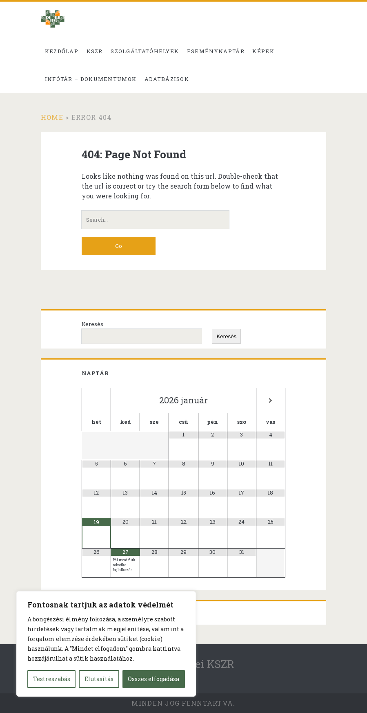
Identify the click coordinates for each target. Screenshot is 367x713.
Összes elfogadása (153, 679)
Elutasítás (99, 679)
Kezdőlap (61, 51)
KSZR (95, 51)
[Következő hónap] (270, 401)
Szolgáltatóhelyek (145, 51)
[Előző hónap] (96, 401)
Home (52, 117)
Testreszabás (51, 679)
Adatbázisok (167, 79)
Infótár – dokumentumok (91, 79)
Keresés (92, 324)
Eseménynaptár (216, 51)
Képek (263, 51)
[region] (106, 644)
